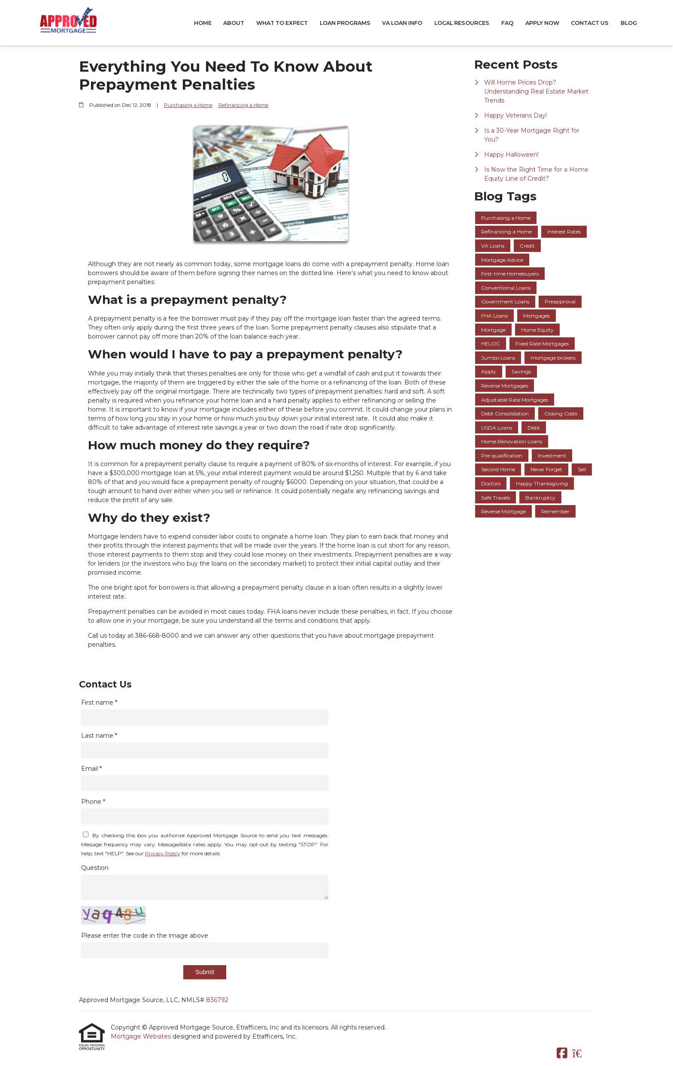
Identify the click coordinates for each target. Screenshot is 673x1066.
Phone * (93, 802)
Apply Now (542, 23)
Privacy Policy (162, 853)
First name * (99, 702)
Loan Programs (345, 23)
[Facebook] (562, 1053)
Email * (91, 768)
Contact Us (590, 23)
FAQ (507, 23)
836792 (217, 1000)
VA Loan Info (402, 23)
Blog (629, 23)
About (233, 23)
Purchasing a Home (188, 105)
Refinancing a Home (243, 105)
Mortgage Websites (142, 1036)
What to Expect (282, 23)
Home (203, 23)
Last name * (99, 735)
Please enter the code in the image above (144, 935)
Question (95, 868)
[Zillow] (581, 1053)
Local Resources (461, 23)
